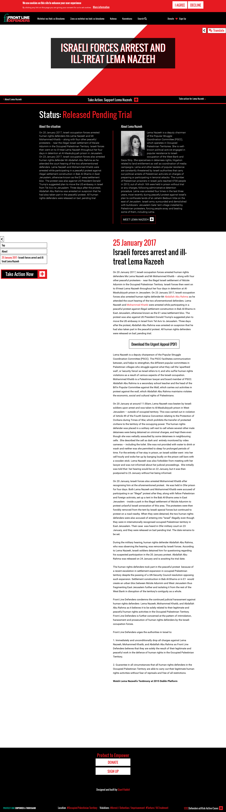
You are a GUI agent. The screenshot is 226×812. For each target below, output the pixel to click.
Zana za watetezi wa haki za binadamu (87, 18)
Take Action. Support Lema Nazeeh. (109, 99)
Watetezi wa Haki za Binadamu (51, 18)
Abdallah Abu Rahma (176, 296)
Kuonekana (127, 18)
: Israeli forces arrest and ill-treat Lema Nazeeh (23, 259)
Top (3, 245)
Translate (218, 30)
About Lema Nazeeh (14, 99)
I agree (180, 5)
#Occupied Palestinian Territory (82, 808)
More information (101, 7)
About (4, 251)
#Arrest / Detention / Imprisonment (127, 808)
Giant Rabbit (124, 789)
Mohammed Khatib (137, 304)
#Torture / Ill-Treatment (157, 808)
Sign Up (182, 18)
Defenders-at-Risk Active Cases (201, 808)
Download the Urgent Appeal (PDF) (154, 344)
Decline (195, 5)
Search (142, 18)
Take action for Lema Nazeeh (192, 99)
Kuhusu (113, 18)
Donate (171, 18)
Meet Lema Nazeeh (136, 219)
